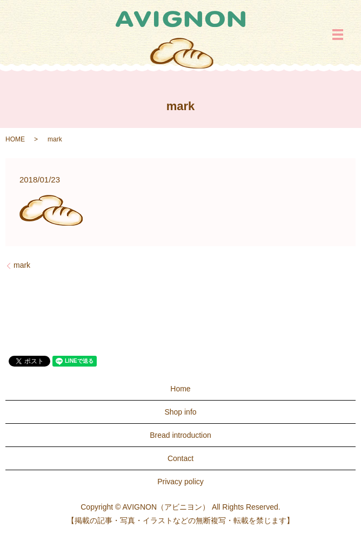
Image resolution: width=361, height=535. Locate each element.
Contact (180, 458)
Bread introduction (180, 435)
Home (180, 388)
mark (22, 265)
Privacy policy (180, 481)
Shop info (180, 412)
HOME (15, 139)
